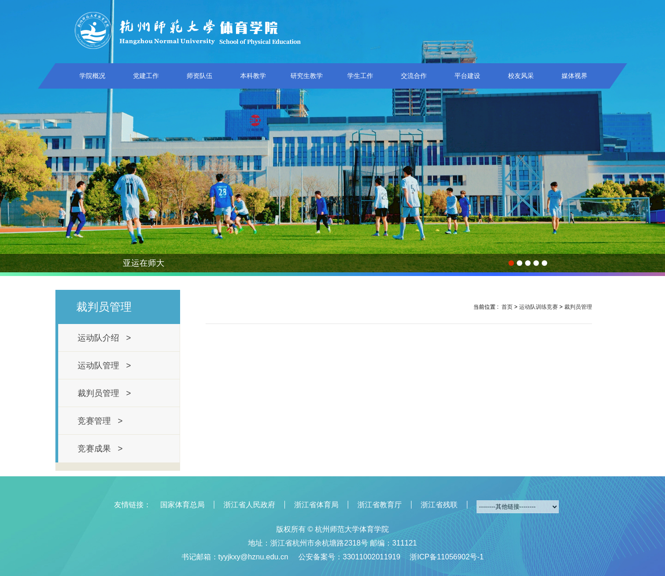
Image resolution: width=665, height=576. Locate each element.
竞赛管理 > (100, 421)
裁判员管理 (578, 307)
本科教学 (253, 75)
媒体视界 (574, 75)
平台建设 (467, 75)
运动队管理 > (104, 365)
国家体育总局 (182, 505)
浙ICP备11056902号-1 (447, 557)
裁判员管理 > (104, 393)
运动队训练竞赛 (538, 307)
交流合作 (414, 75)
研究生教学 (306, 75)
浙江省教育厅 (379, 505)
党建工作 (146, 75)
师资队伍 (199, 75)
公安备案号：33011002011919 (349, 557)
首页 (507, 307)
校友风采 (521, 75)
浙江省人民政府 (249, 505)
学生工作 (360, 75)
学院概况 (92, 75)
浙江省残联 (439, 505)
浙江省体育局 (316, 505)
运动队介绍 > (104, 337)
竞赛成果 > (100, 448)
